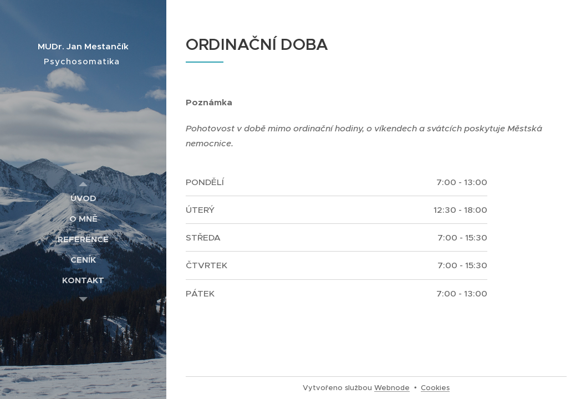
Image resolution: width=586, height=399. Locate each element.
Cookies (435, 387)
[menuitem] (83, 198)
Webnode (392, 387)
